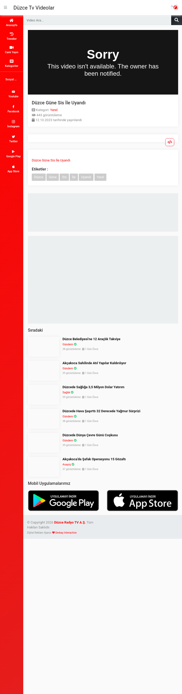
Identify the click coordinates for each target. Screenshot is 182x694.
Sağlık (66, 392)
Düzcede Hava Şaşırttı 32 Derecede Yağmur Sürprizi (101, 411)
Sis (64, 177)
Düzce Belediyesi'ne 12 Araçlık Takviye (91, 339)
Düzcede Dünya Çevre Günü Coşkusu (90, 435)
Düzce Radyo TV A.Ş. (70, 522)
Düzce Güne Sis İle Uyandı (51, 160)
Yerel (54, 110)
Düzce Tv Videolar (33, 8)
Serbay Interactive (65, 532)
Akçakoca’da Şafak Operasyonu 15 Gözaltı (94, 459)
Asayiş (66, 464)
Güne (53, 177)
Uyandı (86, 177)
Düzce (38, 177)
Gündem (67, 344)
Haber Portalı (174, 7)
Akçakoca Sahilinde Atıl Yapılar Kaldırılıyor (94, 363)
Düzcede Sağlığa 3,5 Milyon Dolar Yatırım (93, 387)
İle (74, 177)
